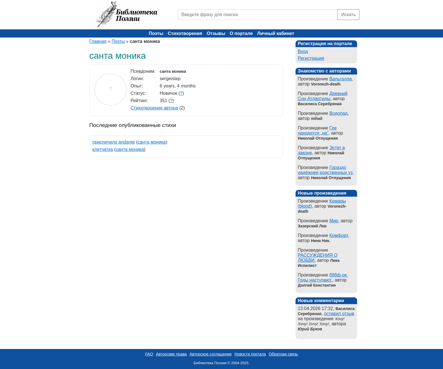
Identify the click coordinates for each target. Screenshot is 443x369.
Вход (303, 51)
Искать (348, 14)
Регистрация (311, 58)
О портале (241, 33)
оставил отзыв (339, 313)
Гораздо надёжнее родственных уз (325, 170)
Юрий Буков (310, 329)
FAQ (149, 354)
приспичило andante (113, 142)
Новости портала (250, 354)
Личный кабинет (275, 33)
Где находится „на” (317, 130)
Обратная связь (283, 354)
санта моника (152, 142)
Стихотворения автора (154, 108)
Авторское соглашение (211, 354)
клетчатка (102, 149)
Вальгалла (340, 78)
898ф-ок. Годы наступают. (323, 277)
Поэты (156, 33)
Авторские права (171, 354)
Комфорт (338, 235)
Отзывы (216, 33)
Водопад (338, 113)
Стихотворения (185, 33)
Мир (333, 220)
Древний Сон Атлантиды (323, 96)
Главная (98, 41)
